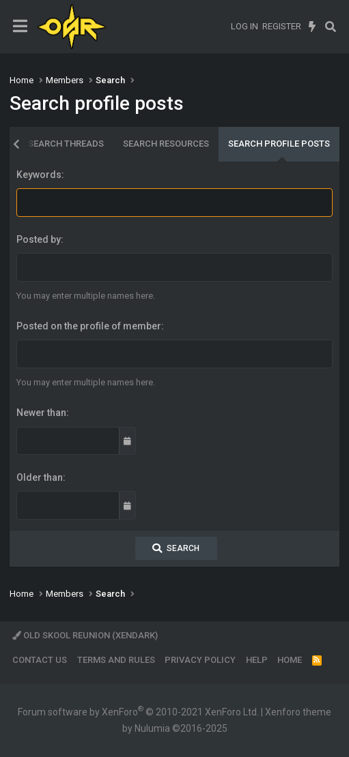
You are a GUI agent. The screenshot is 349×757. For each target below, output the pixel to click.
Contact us (39, 660)
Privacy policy (200, 660)
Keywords (38, 174)
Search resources (166, 143)
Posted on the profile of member (88, 326)
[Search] (330, 26)
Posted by (38, 239)
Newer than (41, 412)
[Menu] (20, 26)
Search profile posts (279, 143)
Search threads (66, 143)
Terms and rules (116, 660)
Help (257, 660)
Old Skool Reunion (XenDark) (85, 635)
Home (289, 660)
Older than (39, 477)
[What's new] (312, 26)
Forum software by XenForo (138, 712)
